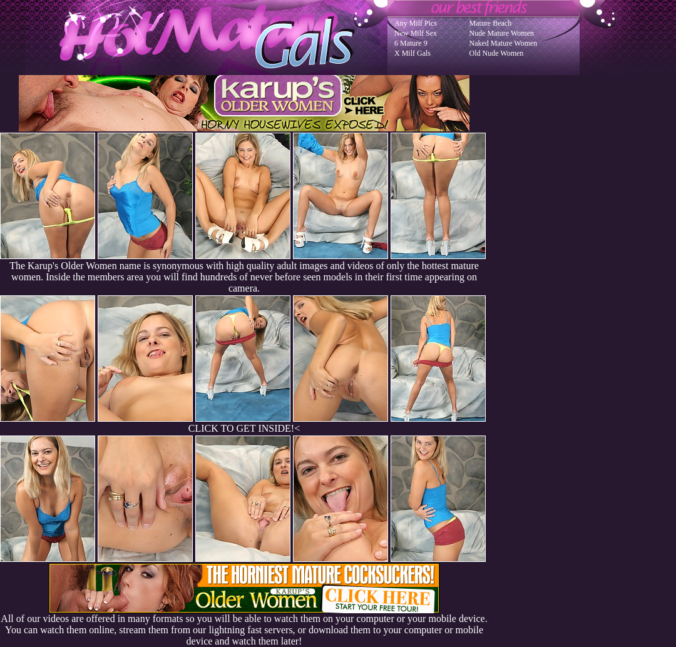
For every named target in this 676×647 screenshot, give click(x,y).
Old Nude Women (496, 53)
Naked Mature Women (503, 43)
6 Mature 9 (411, 43)
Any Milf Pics (415, 23)
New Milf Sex (415, 33)
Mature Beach (490, 23)
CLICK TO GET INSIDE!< (244, 428)
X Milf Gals (412, 53)
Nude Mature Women (501, 33)
